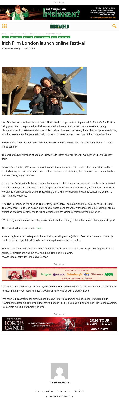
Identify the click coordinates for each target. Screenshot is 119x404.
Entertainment (42, 37)
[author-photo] (59, 371)
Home (4, 33)
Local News (64, 37)
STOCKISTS (79, 391)
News (12, 33)
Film (54, 37)
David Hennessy (12, 48)
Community (21, 33)
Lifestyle (28, 37)
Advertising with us (44, 391)
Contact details (63, 391)
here (39, 228)
